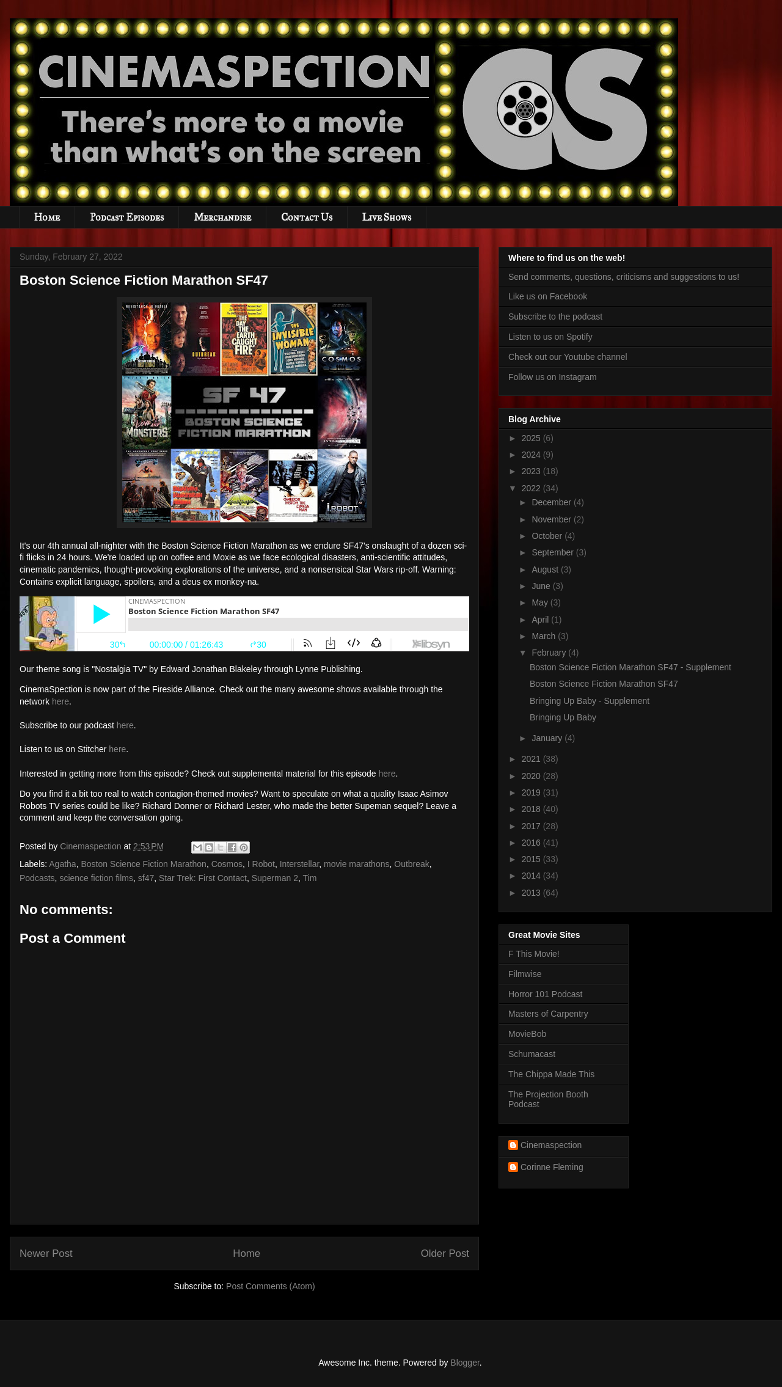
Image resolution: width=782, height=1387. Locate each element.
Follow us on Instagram (552, 377)
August (546, 569)
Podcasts (37, 878)
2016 (532, 842)
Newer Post (46, 1253)
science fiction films (96, 878)
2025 (532, 438)
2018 (532, 809)
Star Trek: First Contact (203, 878)
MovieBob (527, 1034)
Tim (310, 878)
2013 (532, 893)
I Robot (261, 864)
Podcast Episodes (127, 217)
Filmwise (524, 974)
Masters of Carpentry (548, 1014)
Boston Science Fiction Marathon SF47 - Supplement (630, 667)
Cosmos (227, 864)
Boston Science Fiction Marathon (143, 864)
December (552, 502)
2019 (532, 792)
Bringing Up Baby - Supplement (589, 701)
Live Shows (386, 217)
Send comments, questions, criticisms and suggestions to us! (623, 277)
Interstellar (300, 864)
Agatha (62, 864)
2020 (532, 776)
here (60, 701)
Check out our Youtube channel (567, 357)
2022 (532, 488)
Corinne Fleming (552, 1167)
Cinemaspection (551, 1145)
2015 (532, 859)
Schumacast (531, 1054)
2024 (532, 454)
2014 (532, 875)
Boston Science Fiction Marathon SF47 (604, 684)
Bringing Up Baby (563, 717)
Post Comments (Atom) (270, 1286)
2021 (532, 759)
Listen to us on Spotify (550, 337)
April (541, 619)
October (548, 536)
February (550, 652)
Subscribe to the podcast (555, 316)
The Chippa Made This (551, 1074)
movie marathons (356, 864)
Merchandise (222, 217)
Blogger (464, 1362)
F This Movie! (534, 954)
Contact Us (306, 217)
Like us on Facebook (547, 296)
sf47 (146, 878)
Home (47, 217)
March (545, 636)
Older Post (445, 1253)
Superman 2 (275, 878)
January (548, 738)
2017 (532, 826)
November (552, 519)
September (554, 552)
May (541, 602)
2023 (532, 471)
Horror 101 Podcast (545, 994)
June (542, 586)
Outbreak (411, 864)
